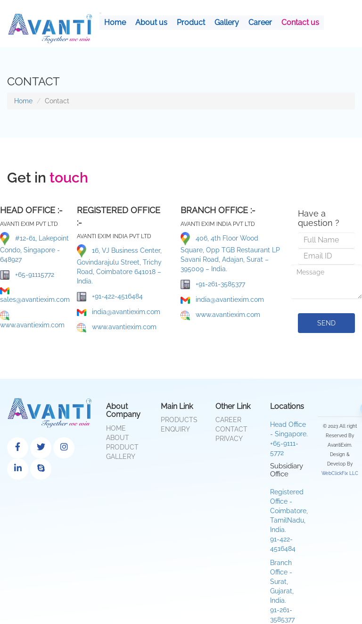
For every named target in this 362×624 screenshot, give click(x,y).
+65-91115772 (27, 275)
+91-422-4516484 (110, 296)
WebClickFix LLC (339, 473)
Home (115, 22)
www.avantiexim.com (32, 320)
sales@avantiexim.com (35, 295)
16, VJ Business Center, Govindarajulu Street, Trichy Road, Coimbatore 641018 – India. (119, 264)
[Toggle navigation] (100, 13)
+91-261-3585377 (213, 284)
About (117, 437)
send (326, 323)
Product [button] (191, 22)
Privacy (229, 438)
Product (122, 447)
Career (260, 22)
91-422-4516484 (283, 543)
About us (151, 22)
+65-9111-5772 (284, 448)
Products (179, 420)
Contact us (300, 22)
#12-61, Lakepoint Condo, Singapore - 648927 (34, 247)
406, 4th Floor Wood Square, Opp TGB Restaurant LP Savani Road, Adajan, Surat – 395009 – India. (230, 252)
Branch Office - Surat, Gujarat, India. (282, 581)
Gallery (226, 22)
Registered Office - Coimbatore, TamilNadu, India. (289, 510)
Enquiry (175, 429)
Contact (231, 429)
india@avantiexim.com (118, 312)
